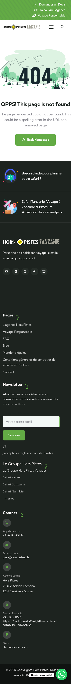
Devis (6, 643)
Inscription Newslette (31, 419)
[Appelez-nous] (7, 523)
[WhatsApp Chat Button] (61, 674)
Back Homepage (35, 139)
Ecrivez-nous (10, 553)
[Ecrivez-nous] (7, 545)
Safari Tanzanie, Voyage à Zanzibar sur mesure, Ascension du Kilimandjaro (42, 206)
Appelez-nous (11, 531)
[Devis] (7, 635)
